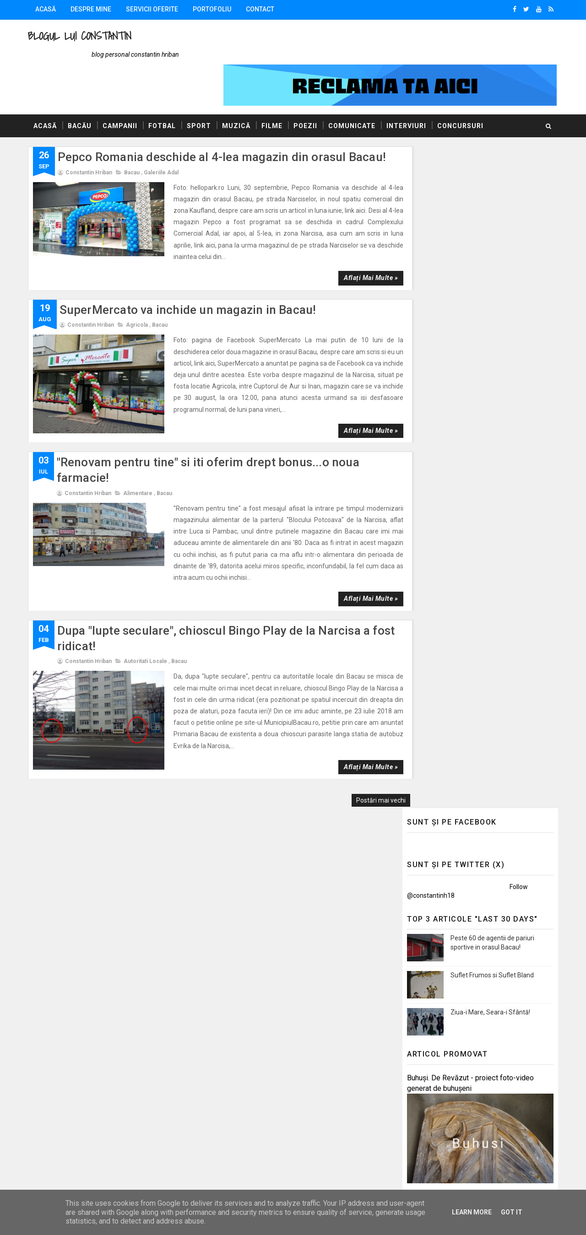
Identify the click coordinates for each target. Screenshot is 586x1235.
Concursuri (462, 91)
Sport (201, 91)
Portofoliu (214, 9)
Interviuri (408, 91)
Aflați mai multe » (354, 231)
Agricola (139, 278)
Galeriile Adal (163, 138)
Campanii (121, 91)
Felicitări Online (427, 760)
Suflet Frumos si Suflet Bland (490, 278)
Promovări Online (430, 746)
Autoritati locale (147, 603)
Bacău (81, 91)
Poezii (307, 91)
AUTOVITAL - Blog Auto (439, 734)
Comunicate (353, 91)
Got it (511, 1212)
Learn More (472, 1212)
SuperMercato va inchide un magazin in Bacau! (189, 263)
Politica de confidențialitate (444, 1100)
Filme (273, 91)
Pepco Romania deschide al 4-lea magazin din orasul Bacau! (224, 122)
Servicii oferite (154, 9)
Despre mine (92, 9)
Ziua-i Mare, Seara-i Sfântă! (488, 315)
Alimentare (139, 447)
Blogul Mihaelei (427, 720)
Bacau (133, 138)
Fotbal (164, 91)
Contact (262, 9)
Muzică (238, 91)
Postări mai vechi (364, 731)
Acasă (47, 9)
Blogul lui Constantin (81, 35)
